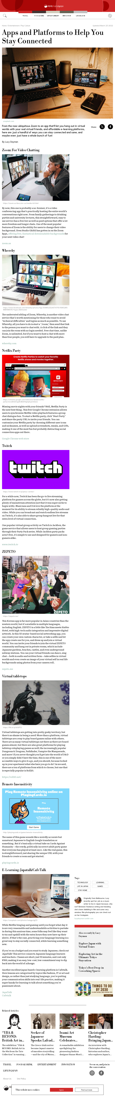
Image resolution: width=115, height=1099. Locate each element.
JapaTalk (7, 992)
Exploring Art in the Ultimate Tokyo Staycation (90, 957)
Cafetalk (6, 995)
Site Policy (21, 1078)
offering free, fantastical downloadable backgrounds (36, 233)
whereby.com (9, 343)
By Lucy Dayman (10, 141)
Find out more (86, 1090)
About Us (7, 1078)
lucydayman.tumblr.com (84, 918)
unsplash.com (8, 121)
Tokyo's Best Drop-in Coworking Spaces (91, 969)
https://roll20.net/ (11, 776)
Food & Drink (39, 16)
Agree (61, 1090)
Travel (25, 16)
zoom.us (6, 243)
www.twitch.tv (10, 544)
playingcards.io (10, 862)
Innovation (67, 16)
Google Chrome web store (15, 438)
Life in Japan (80, 16)
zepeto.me (7, 668)
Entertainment (53, 16)
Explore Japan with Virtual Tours (90, 945)
